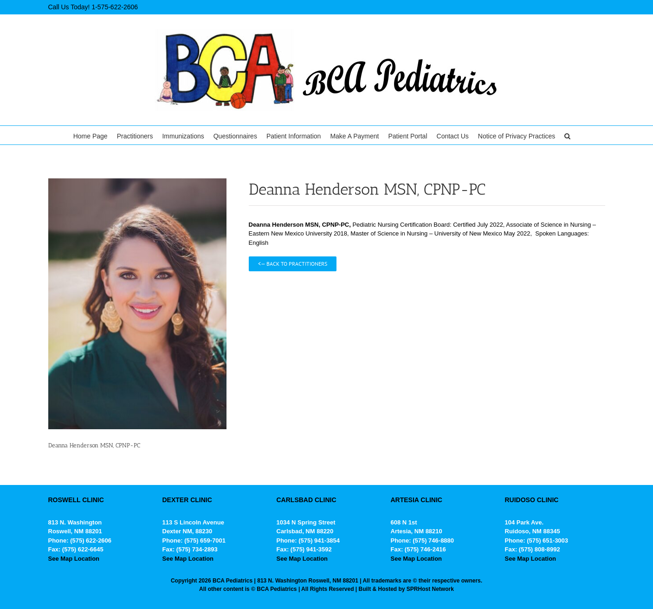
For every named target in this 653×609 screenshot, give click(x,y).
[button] (567, 135)
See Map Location (74, 558)
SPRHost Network (430, 589)
